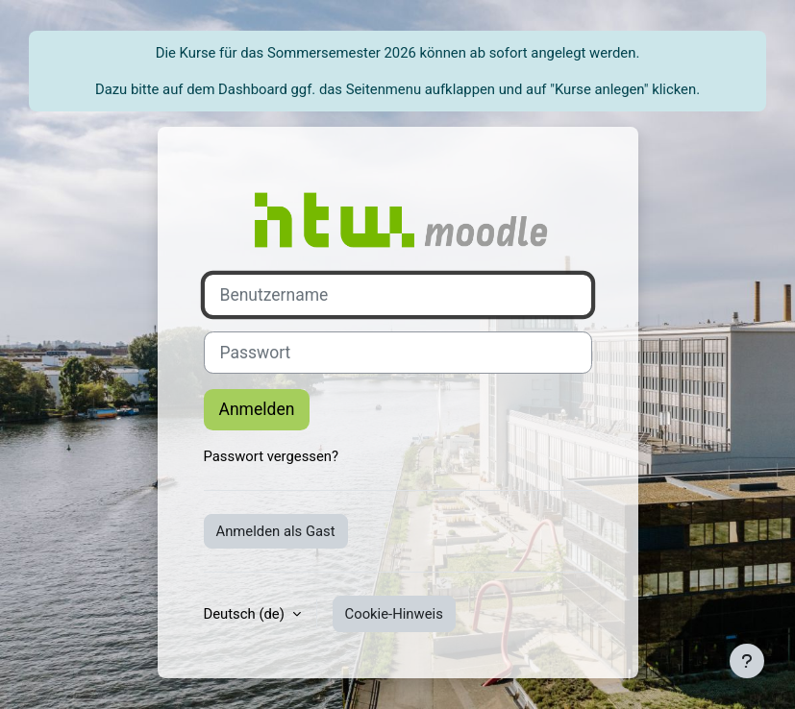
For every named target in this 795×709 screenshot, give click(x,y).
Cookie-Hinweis (394, 614)
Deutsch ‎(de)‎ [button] (246, 614)
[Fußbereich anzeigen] (747, 661)
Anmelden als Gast (275, 531)
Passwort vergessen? (271, 456)
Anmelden (257, 409)
